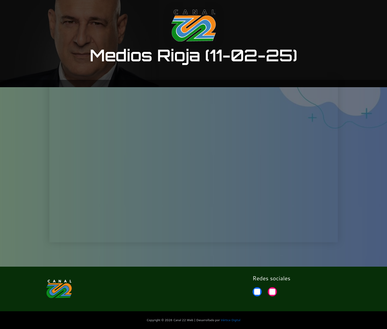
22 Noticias (311, 8)
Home (335, 8)
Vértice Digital (230, 320)
